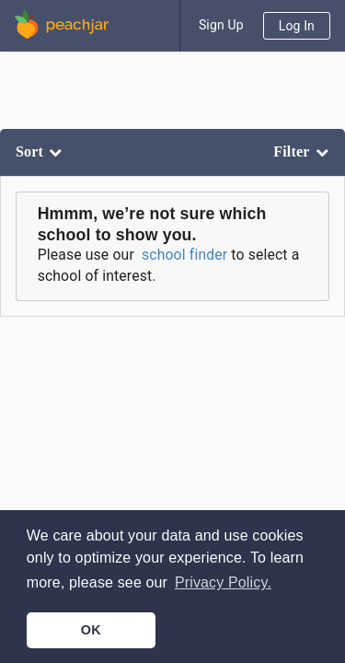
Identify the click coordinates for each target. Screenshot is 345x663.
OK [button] (91, 629)
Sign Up (221, 24)
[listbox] (41, 152)
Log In (297, 25)
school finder (184, 254)
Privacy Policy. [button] (223, 582)
